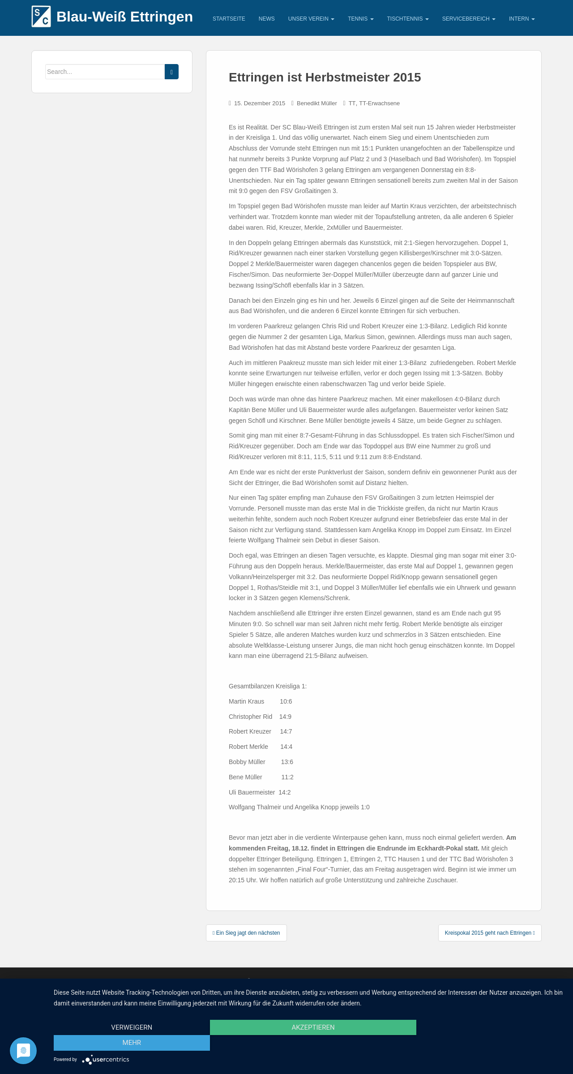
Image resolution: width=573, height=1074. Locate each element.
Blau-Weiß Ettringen (124, 17)
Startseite (229, 19)
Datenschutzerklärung (233, 980)
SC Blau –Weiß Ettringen (479, 980)
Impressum (51, 980)
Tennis (360, 19)
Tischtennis (408, 19)
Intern (522, 19)
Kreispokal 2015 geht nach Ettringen (490, 933)
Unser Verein (311, 19)
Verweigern (130, 1043)
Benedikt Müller (317, 103)
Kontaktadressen (165, 980)
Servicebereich (469, 19)
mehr (487, 1043)
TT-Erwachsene (379, 103)
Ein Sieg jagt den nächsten (246, 933)
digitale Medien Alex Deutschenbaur (414, 980)
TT (352, 103)
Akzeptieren (308, 1043)
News (267, 19)
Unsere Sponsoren (104, 980)
